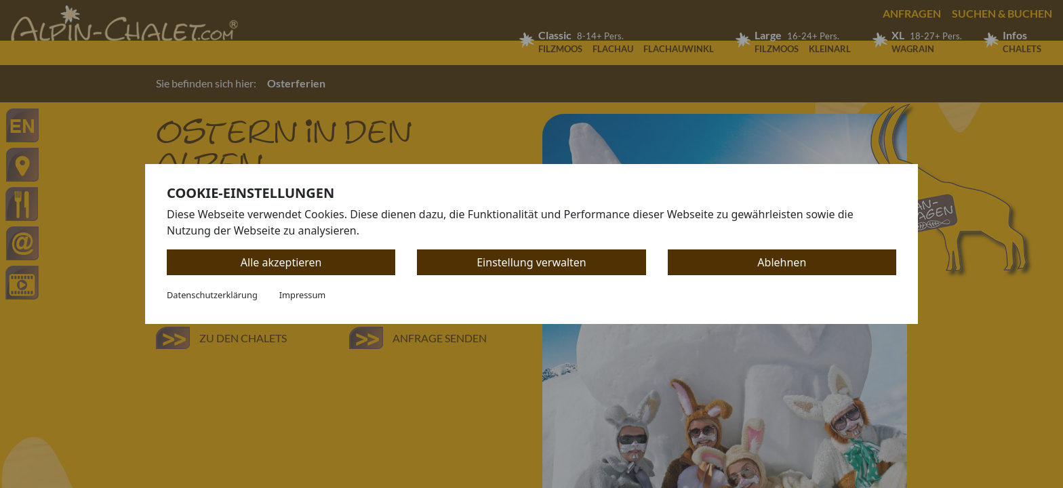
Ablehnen (781, 262)
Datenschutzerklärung (212, 294)
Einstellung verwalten (531, 262)
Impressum (302, 294)
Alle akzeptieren (281, 262)
